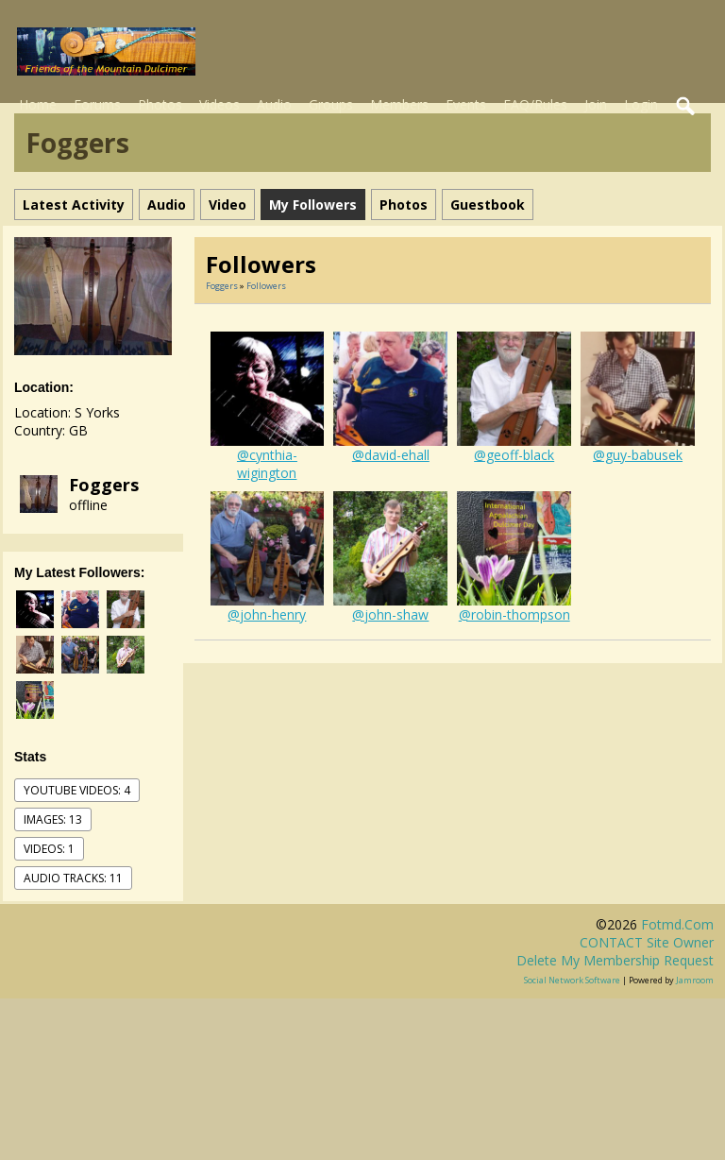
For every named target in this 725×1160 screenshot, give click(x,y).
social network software (572, 980)
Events (466, 104)
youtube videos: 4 (77, 790)
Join (595, 104)
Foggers (104, 484)
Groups (331, 104)
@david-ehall (391, 455)
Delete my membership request (615, 960)
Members (399, 104)
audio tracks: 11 (73, 878)
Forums (97, 104)
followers (266, 286)
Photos (160, 104)
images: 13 (53, 819)
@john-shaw (390, 614)
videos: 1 (49, 849)
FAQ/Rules (535, 104)
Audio (274, 104)
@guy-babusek (638, 455)
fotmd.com (677, 924)
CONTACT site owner (647, 942)
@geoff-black (514, 455)
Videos (219, 104)
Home (38, 104)
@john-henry (267, 614)
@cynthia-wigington (267, 464)
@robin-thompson (514, 614)
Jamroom (695, 980)
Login (641, 104)
